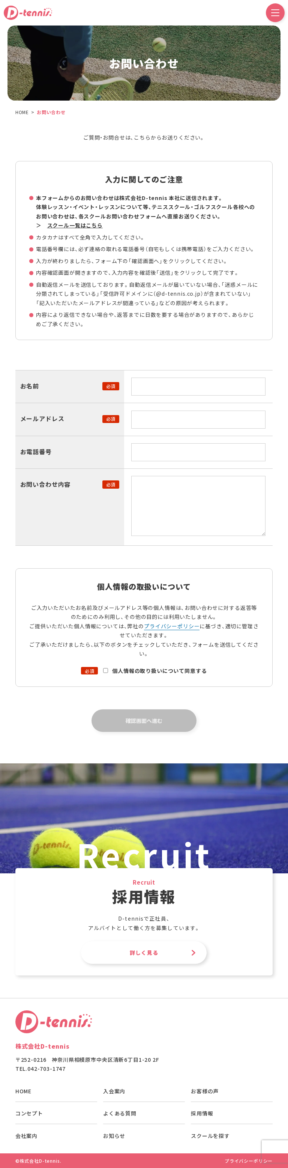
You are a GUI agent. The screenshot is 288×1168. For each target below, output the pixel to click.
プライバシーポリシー (172, 626)
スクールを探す (210, 1135)
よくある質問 (119, 1113)
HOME (23, 1091)
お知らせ (114, 1135)
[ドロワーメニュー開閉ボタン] (275, 12)
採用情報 (202, 1113)
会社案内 (26, 1135)
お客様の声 (205, 1091)
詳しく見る (144, 952)
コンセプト (29, 1113)
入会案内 (114, 1091)
